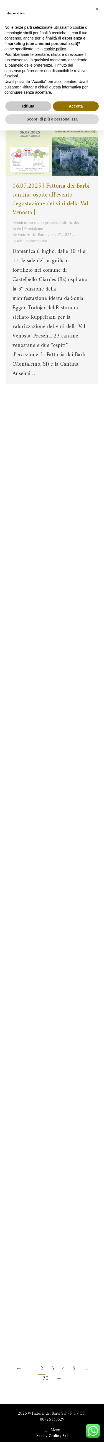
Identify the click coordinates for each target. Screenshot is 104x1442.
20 (45, 1379)
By (29, 235)
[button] (96, 8)
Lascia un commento (29, 241)
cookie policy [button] (55, 49)
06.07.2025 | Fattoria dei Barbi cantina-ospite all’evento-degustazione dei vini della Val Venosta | (51, 199)
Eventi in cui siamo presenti (35, 223)
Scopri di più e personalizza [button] (51, 119)
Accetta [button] (76, 106)
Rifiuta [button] (28, 106)
